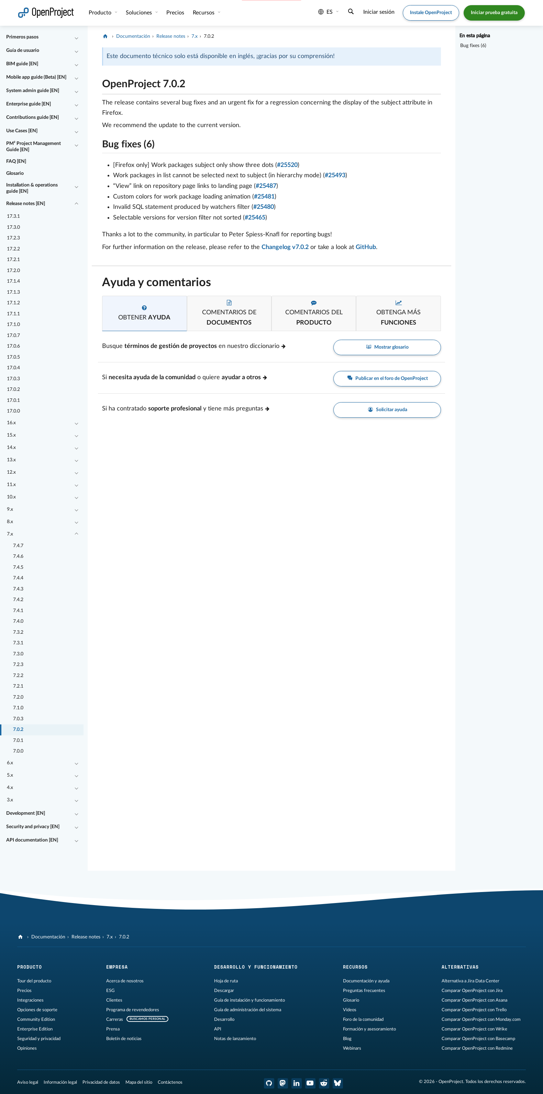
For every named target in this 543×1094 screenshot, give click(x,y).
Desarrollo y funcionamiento (256, 966)
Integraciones (30, 1000)
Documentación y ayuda (366, 981)
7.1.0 (18, 708)
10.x (11, 497)
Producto (101, 12)
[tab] (144, 313)
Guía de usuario (22, 50)
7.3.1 (18, 643)
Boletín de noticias (124, 1039)
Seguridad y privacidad (38, 1039)
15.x (11, 435)
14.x (11, 447)
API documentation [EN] (32, 840)
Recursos (204, 12)
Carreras (114, 1019)
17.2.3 (13, 238)
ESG (110, 991)
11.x (11, 484)
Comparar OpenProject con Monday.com (481, 1019)
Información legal (60, 1082)
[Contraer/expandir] (76, 37)
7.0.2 (18, 729)
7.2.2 (18, 675)
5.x (10, 775)
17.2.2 (13, 249)
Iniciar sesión (379, 12)
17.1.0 (13, 324)
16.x (11, 422)
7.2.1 (18, 686)
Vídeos (349, 1010)
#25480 (263, 207)
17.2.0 (13, 270)
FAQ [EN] (16, 161)
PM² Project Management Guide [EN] (33, 146)
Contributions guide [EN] (32, 117)
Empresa (117, 966)
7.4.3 (18, 589)
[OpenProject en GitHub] (269, 1083)
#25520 (287, 165)
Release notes (170, 36)
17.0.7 (13, 335)
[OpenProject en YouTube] (310, 1083)
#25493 (335, 175)
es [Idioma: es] (325, 12)
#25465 (255, 218)
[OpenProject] (106, 36)
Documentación (133, 36)
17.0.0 (13, 411)
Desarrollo (224, 1019)
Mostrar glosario (387, 347)
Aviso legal (27, 1082)
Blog (347, 1039)
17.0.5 (13, 357)
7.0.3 (18, 719)
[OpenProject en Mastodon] (283, 1083)
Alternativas (460, 966)
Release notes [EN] (25, 203)
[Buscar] (350, 12)
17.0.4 (13, 367)
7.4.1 (18, 610)
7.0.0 (18, 751)
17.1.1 (13, 314)
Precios (175, 12)
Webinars (352, 1048)
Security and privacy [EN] (32, 826)
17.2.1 (13, 259)
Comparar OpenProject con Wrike (474, 1029)
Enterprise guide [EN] (28, 104)
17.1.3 (13, 292)
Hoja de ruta (226, 981)
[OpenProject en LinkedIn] (296, 1083)
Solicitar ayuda (387, 410)
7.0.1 (18, 740)
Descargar (224, 991)
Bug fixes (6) (473, 45)
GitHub (366, 247)
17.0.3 (13, 378)
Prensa (113, 1029)
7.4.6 (18, 556)
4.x (10, 787)
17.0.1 (13, 400)
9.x (10, 509)
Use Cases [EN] (21, 130)
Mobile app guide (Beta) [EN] (36, 77)
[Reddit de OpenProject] (324, 1083)
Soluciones (139, 12)
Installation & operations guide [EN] (32, 188)
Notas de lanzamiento (235, 1039)
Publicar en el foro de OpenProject (387, 379)
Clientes (114, 1000)
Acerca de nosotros (125, 981)
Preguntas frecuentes (364, 991)
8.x (10, 521)
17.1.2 (13, 303)
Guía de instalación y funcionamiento (249, 1000)
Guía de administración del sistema (247, 1010)
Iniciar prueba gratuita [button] (494, 12)
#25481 (264, 197)
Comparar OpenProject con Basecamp (478, 1039)
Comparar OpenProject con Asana (474, 1000)
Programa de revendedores (132, 1010)
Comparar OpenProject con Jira (472, 991)
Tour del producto (34, 981)
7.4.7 (18, 545)
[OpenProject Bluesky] (338, 1083)
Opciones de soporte (37, 1010)
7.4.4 (18, 578)
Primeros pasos (22, 37)
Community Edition (36, 1019)
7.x (10, 534)
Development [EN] (25, 813)
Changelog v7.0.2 (285, 247)
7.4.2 (18, 599)
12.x (11, 472)
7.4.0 (18, 621)
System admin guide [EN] (32, 90)
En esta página (474, 35)
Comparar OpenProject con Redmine (477, 1048)
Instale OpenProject (431, 12)
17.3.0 (13, 227)
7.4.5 (18, 567)
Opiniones (27, 1048)
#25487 (266, 186)
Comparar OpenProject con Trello (474, 1010)
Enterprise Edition (35, 1029)
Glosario (15, 173)
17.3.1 (13, 216)
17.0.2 (13, 389)
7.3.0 (18, 654)
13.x (11, 460)
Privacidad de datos (101, 1082)
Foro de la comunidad (363, 1019)
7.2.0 (18, 697)
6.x (10, 762)
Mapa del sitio (138, 1082)
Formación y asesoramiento (369, 1029)
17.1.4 (13, 281)
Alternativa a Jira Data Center (470, 981)
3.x (10, 800)
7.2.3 (18, 664)
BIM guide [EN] (22, 63)
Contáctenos (170, 1082)
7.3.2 (18, 632)
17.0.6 (13, 346)
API (217, 1029)
